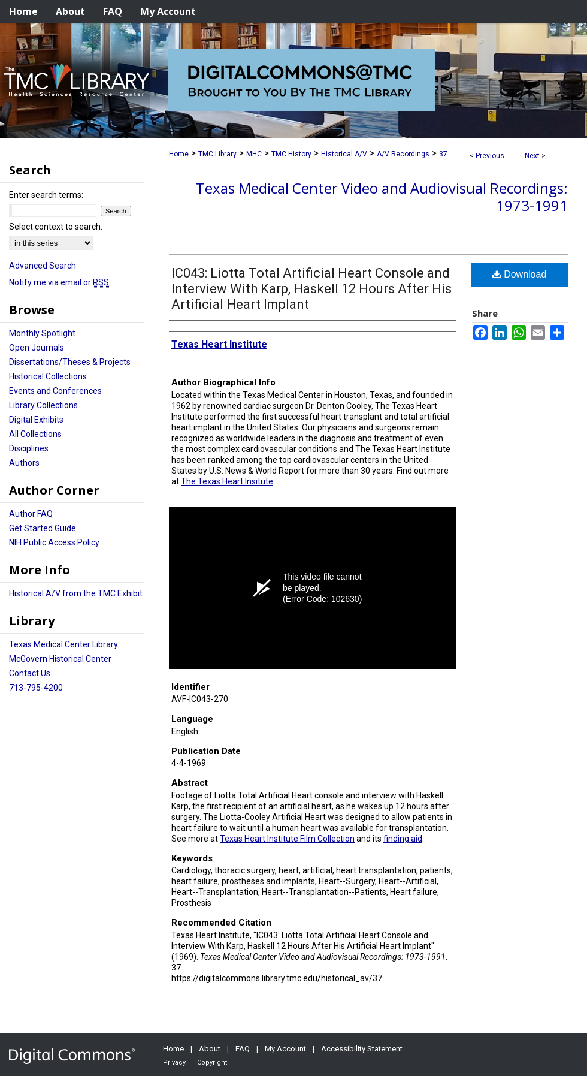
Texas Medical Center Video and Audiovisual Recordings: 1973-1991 (382, 196)
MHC (254, 154)
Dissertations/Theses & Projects (70, 362)
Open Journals (36, 347)
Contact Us (29, 673)
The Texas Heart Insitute (227, 481)
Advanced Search (42, 265)
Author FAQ (31, 514)
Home (179, 154)
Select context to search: (55, 226)
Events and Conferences (55, 391)
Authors (24, 463)
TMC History (291, 154)
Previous (490, 156)
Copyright (212, 1062)
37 (443, 154)
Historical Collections (48, 376)
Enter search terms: (46, 195)
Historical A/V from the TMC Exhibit (76, 593)
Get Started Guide (42, 528)
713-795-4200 (36, 687)
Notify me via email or (59, 282)
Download (519, 274)
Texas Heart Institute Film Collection (287, 838)
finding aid (402, 838)
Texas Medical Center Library (63, 644)
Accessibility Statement (362, 1048)
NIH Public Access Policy (54, 542)
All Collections (35, 434)
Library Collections (43, 405)
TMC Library (217, 154)
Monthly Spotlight (42, 333)
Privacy (174, 1062)
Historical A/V (344, 154)
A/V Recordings (403, 154)
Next (532, 156)
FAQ (242, 1048)
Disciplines (29, 448)
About (209, 1048)
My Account (285, 1048)
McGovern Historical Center (60, 659)
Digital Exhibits (36, 419)
